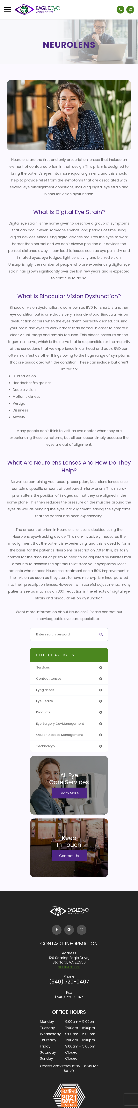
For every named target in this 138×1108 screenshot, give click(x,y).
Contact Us (69, 855)
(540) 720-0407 (69, 981)
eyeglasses (45, 690)
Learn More (69, 792)
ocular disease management (59, 735)
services (43, 667)
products (43, 712)
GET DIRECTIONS (69, 967)
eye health (44, 701)
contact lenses (49, 678)
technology (45, 746)
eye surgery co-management (60, 723)
